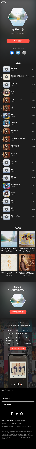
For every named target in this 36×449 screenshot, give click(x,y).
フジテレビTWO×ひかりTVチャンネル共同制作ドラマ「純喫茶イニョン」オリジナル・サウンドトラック (27, 274)
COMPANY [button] (6, 404)
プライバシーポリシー (15, 423)
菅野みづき (10, 390)
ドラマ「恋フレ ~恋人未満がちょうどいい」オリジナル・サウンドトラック (9, 250)
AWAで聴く (18, 41)
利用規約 (4, 423)
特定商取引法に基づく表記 (24, 426)
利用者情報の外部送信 (7, 426)
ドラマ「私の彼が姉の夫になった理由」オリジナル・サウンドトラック (27, 250)
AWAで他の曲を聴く (18, 312)
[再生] (6, 69)
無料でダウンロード (18, 348)
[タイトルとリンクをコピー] (24, 53)
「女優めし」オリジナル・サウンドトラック (9, 273)
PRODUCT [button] (6, 398)
